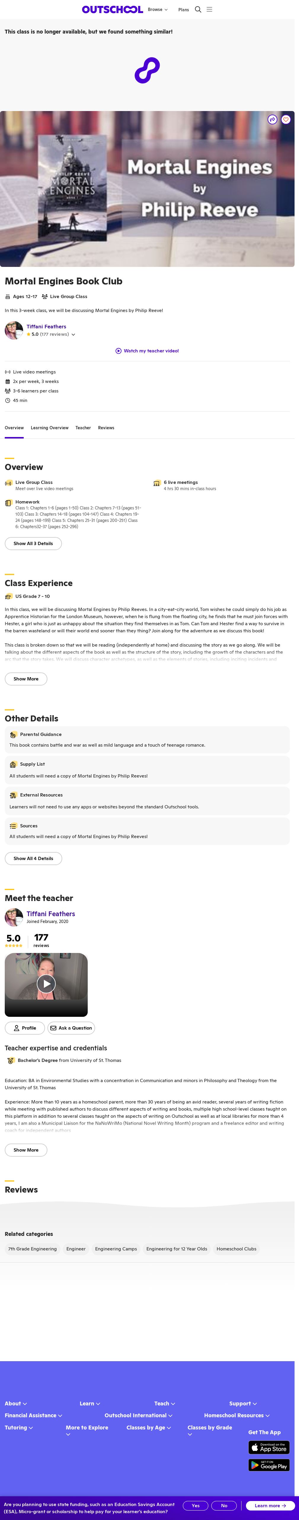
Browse (158, 9)
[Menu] (209, 9)
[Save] (286, 120)
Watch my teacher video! (147, 351)
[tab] (14, 428)
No (224, 1505)
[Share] (273, 120)
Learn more (270, 1505)
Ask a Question (71, 1028)
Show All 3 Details (33, 543)
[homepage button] (112, 9)
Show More (26, 679)
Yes (196, 1505)
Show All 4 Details (33, 858)
